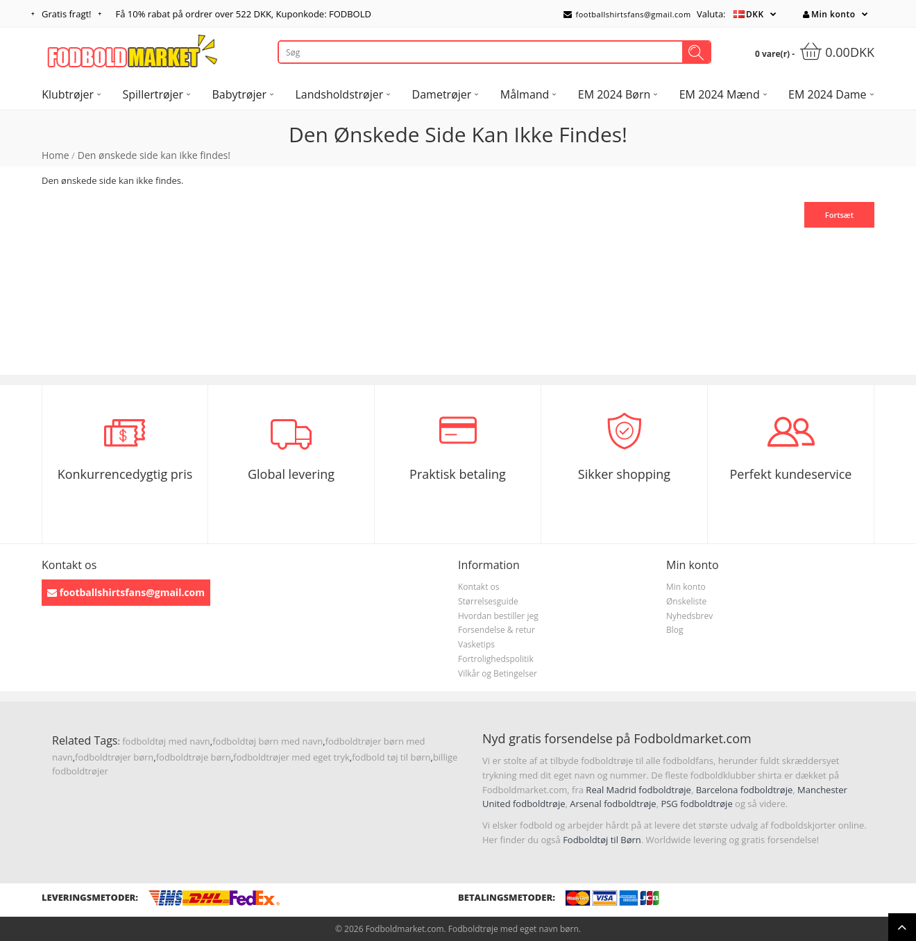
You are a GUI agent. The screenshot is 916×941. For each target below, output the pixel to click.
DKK (755, 14)
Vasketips (476, 644)
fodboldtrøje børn (193, 757)
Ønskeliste (686, 601)
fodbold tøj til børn (391, 757)
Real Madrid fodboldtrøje (638, 789)
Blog (675, 630)
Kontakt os (479, 587)
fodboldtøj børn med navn (267, 741)
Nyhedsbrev (689, 616)
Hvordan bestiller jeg (498, 616)
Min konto (829, 14)
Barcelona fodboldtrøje (744, 789)
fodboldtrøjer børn (114, 757)
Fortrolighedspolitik (496, 659)
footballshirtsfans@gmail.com (627, 14)
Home (55, 155)
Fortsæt (839, 215)
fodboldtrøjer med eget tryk (291, 757)
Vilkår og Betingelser (497, 673)
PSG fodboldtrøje (696, 803)
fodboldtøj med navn (166, 741)
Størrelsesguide (488, 601)
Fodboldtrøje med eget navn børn (513, 929)
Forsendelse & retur (496, 630)
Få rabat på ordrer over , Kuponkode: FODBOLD (243, 14)
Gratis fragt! (67, 14)
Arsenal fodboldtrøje (613, 803)
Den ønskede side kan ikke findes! (154, 155)
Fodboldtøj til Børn (602, 839)
